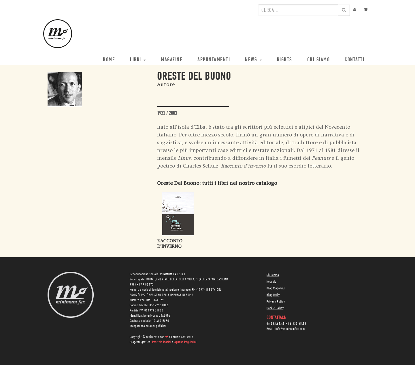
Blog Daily (273, 295)
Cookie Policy (275, 308)
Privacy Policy (276, 301)
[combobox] (298, 10)
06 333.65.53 (297, 324)
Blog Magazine (276, 288)
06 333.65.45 (276, 324)
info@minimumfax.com (290, 329)
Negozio (271, 282)
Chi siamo (273, 275)
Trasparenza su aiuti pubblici (148, 326)
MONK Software (183, 337)
